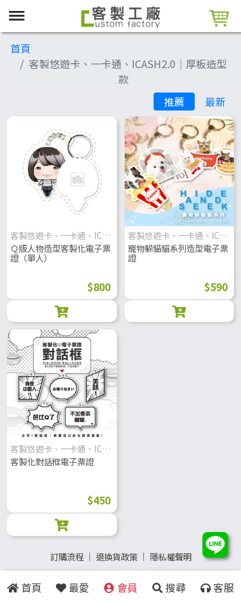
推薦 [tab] (174, 101)
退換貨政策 (117, 557)
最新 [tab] (215, 101)
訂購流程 (67, 557)
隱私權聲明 (171, 557)
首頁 (20, 48)
